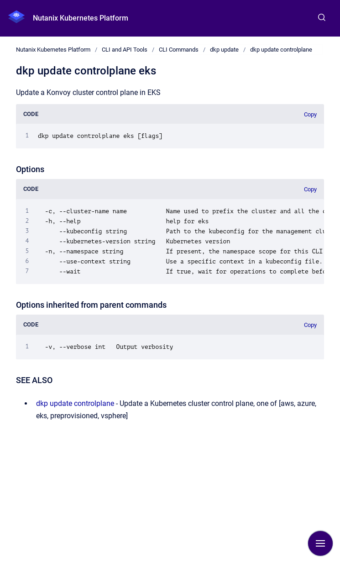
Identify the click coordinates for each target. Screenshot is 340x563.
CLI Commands (179, 49)
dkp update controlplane (281, 49)
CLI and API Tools (124, 49)
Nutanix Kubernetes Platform (80, 18)
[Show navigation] (320, 543)
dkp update (224, 49)
